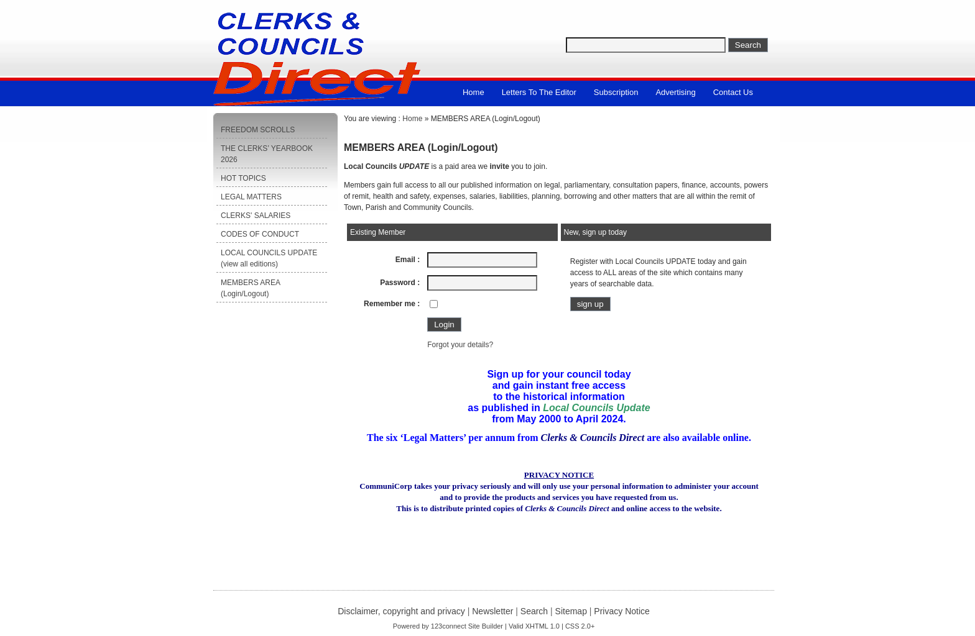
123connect (448, 626)
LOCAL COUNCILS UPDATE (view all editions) (269, 258)
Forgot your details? (460, 344)
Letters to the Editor (539, 92)
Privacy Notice (621, 611)
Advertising (675, 92)
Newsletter (492, 611)
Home (473, 92)
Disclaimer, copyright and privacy (401, 611)
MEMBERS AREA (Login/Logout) (250, 288)
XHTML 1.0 (542, 626)
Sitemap (571, 611)
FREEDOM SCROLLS (258, 129)
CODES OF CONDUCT (260, 234)
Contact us (733, 92)
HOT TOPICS (243, 178)
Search (534, 611)
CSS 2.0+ (579, 626)
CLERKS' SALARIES (255, 215)
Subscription (616, 92)
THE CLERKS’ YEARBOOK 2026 (267, 154)
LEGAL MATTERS (251, 197)
